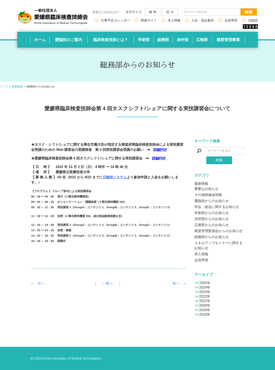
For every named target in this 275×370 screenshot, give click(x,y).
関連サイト (149, 20)
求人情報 (174, 20)
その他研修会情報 (208, 195)
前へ (176, 283)
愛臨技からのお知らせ (211, 201)
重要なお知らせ (206, 189)
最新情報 (201, 183)
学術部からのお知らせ (211, 213)
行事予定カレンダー (115, 20)
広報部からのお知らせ (211, 225)
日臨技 (253, 20)
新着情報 (17, 86)
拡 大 (170, 12)
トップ (4, 86)
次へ (41, 283)
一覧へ (107, 283)
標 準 (152, 12)
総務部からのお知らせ (211, 237)
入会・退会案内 (202, 20)
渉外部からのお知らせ (211, 219)
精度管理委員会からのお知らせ (218, 231)
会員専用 (231, 20)
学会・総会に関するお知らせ (216, 207)
